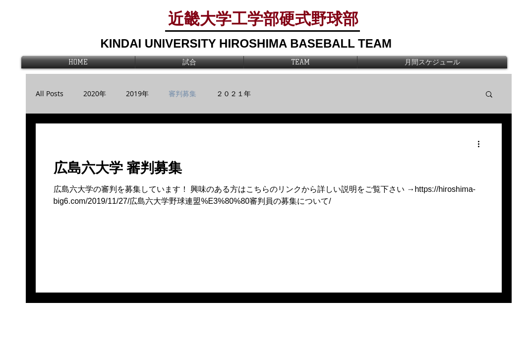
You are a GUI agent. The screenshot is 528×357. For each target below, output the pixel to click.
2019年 (137, 93)
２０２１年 (233, 93)
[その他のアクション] (482, 144)
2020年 (94, 93)
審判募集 (182, 93)
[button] (489, 95)
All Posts (49, 93)
